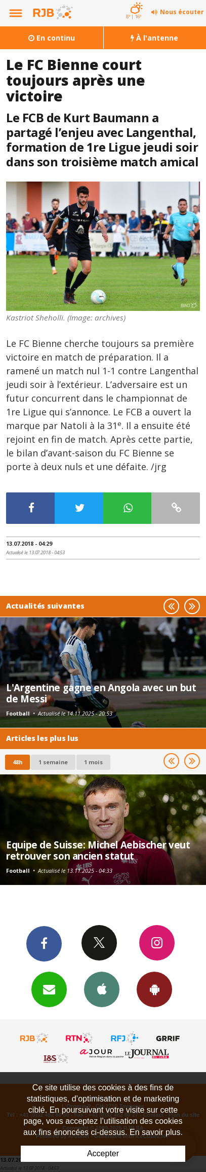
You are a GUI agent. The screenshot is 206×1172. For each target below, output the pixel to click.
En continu (51, 38)
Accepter (103, 1153)
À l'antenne (154, 38)
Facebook (44, 943)
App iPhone (101, 989)
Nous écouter (182, 12)
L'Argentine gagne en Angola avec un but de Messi (101, 693)
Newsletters (49, 989)
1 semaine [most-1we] (53, 762)
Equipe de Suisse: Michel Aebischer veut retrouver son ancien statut (98, 850)
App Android (154, 989)
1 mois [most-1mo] (93, 762)
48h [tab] (17, 762)
